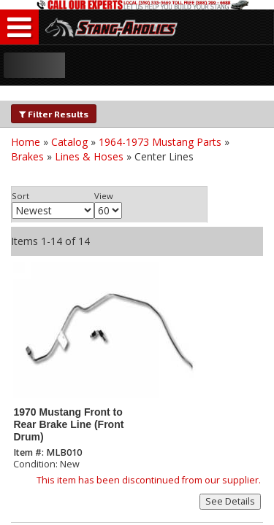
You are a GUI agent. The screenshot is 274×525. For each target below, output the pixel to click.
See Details (230, 501)
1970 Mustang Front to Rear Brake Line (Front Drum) (68, 424)
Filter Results (53, 114)
